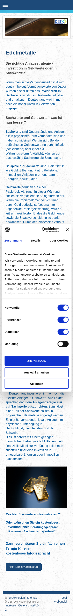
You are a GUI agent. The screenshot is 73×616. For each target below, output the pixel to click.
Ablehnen (36, 383)
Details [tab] (36, 240)
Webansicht (61, 601)
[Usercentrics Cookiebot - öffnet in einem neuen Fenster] (43, 229)
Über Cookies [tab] (59, 240)
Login (65, 597)
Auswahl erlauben (36, 372)
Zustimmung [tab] (13, 240)
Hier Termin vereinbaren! (24, 566)
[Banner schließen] (67, 229)
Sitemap (32, 597)
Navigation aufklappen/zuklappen (36, 5)
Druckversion (15, 597)
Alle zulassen (36, 361)
